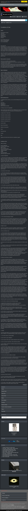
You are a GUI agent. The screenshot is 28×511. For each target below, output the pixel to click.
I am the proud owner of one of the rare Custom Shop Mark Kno (12, 470)
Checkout (19, 16)
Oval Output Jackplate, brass (14, 486)
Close (24, 1)
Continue (25, 384)
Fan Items (3, 402)
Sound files (3, 411)
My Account (24, 16)
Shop (4, 22)
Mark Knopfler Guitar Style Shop (7, 4)
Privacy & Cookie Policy (6, 495)
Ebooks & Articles (4, 404)
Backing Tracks (4, 391)
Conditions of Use (8, 22)
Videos (3, 409)
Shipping (3, 493)
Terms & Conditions (5, 497)
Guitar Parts (3, 393)
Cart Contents (13, 16)
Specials (3, 421)
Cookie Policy (12, 2)
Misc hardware (4, 400)
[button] (3, 9)
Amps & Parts (4, 395)
